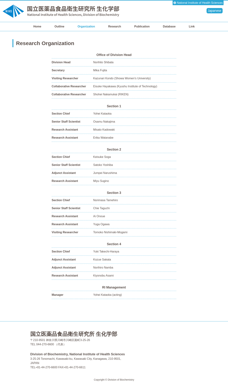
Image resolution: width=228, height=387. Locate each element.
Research (114, 26)
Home (37, 26)
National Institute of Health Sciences (200, 2)
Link (192, 26)
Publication (142, 26)
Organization (86, 26)
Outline (59, 26)
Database (169, 26)
